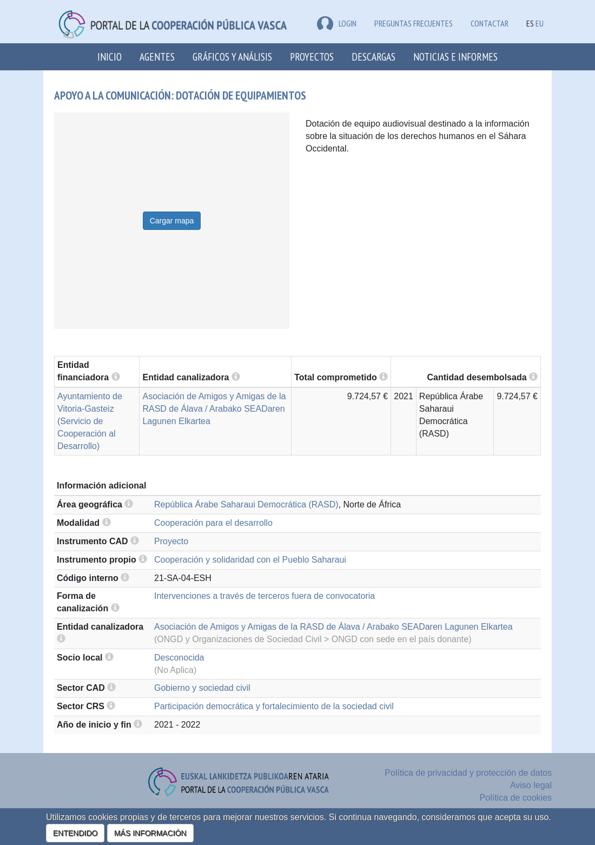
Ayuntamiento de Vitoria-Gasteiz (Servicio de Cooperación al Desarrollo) (89, 421)
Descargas (373, 56)
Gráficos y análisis (232, 56)
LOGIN (336, 23)
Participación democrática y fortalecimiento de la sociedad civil (274, 706)
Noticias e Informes (455, 56)
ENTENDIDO (75, 833)
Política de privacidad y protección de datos (468, 772)
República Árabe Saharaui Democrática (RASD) (246, 504)
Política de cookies (516, 797)
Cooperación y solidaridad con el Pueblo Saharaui (250, 559)
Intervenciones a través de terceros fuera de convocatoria (264, 595)
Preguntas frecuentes (413, 23)
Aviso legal (531, 785)
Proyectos (312, 56)
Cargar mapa (172, 220)
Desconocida (179, 657)
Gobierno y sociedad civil (202, 687)
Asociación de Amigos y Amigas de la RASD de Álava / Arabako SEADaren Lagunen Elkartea (214, 409)
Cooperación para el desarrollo (213, 522)
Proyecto (171, 541)
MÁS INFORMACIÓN (150, 833)
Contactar (489, 23)
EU (540, 23)
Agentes (157, 56)
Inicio (109, 56)
